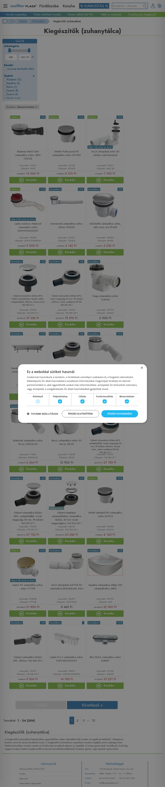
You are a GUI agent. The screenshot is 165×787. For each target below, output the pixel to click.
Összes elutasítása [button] (80, 414)
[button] (42, 414)
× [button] (142, 367)
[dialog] (82, 393)
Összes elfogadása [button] (119, 414)
